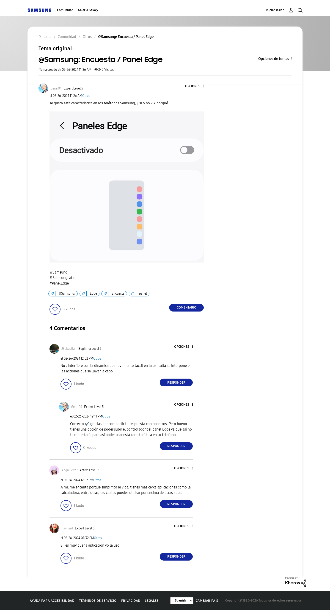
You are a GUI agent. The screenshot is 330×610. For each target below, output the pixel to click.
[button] (196, 86)
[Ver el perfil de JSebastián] (69, 349)
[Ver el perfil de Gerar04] (56, 88)
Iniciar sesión (275, 10)
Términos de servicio (97, 601)
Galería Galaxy (88, 10)
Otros (86, 96)
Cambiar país (207, 601)
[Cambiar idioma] (181, 600)
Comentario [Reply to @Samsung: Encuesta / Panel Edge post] (186, 307)
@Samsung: (67, 294)
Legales (152, 601)
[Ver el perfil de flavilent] (67, 528)
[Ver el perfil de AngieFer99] (69, 470)
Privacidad (130, 601)
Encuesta (118, 294)
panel (143, 294)
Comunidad (65, 10)
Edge (93, 294)
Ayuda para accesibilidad (52, 601)
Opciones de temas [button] (273, 59)
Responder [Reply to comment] (176, 383)
